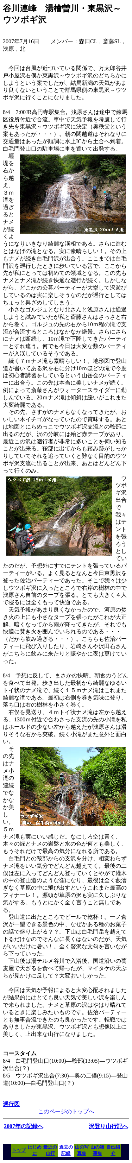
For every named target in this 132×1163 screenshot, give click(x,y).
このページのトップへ (66, 1111)
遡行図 (11, 1104)
